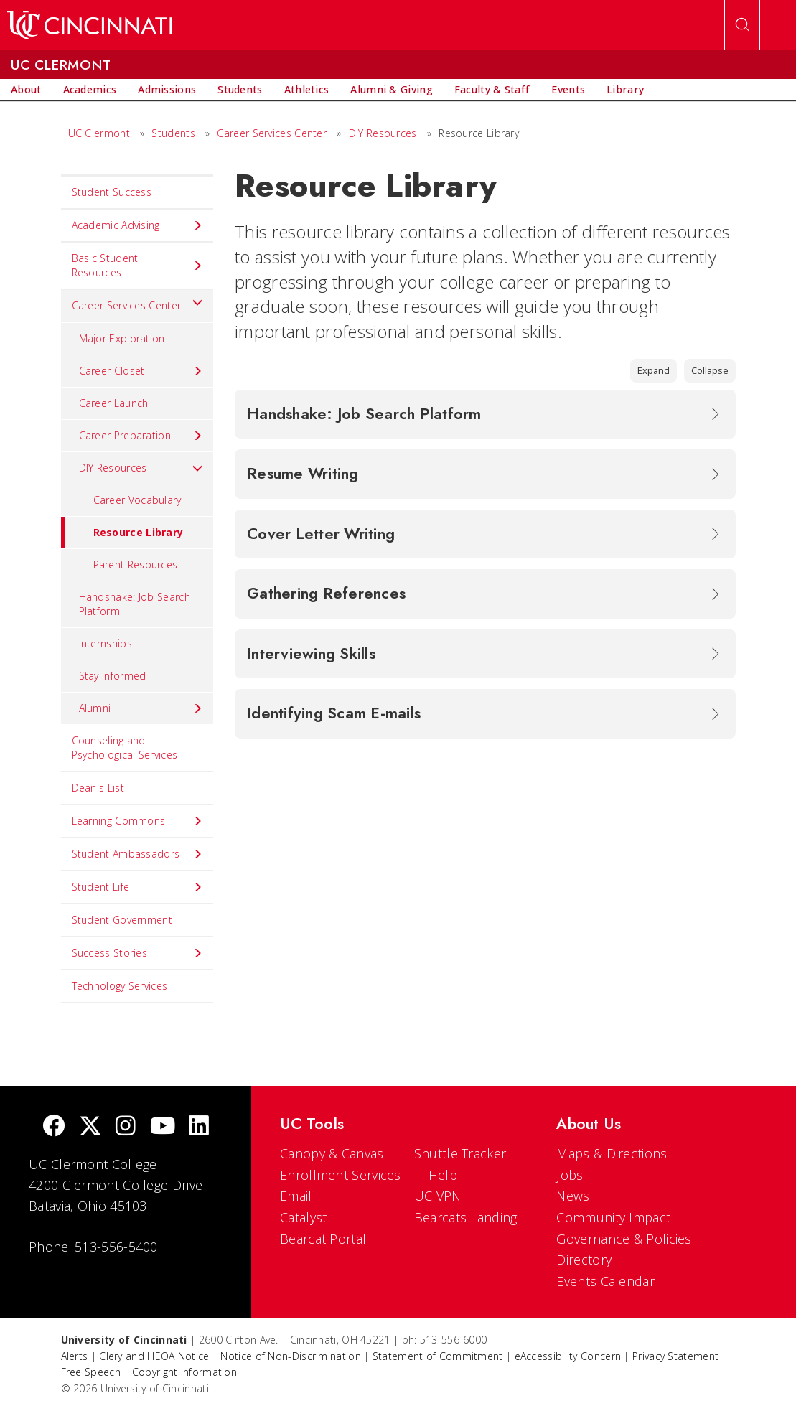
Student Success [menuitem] (112, 192)
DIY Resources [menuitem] (141, 468)
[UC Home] (89, 25)
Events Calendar (605, 1281)
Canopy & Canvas (332, 1153)
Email (296, 1195)
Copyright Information (184, 1372)
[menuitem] (26, 89)
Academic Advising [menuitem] (137, 225)
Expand (653, 370)
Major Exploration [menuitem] (122, 338)
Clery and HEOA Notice (154, 1356)
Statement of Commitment (438, 1356)
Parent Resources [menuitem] (135, 564)
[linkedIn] (199, 1127)
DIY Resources (383, 133)
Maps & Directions (611, 1153)
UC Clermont (99, 133)
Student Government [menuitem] (122, 920)
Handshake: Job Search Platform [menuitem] (134, 604)
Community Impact (613, 1217)
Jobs (569, 1174)
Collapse (710, 370)
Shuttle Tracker (460, 1153)
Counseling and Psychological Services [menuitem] (125, 747)
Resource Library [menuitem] (122, 532)
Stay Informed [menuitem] (112, 676)
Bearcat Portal (323, 1238)
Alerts (74, 1356)
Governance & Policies (623, 1238)
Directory (584, 1259)
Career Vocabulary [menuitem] (137, 500)
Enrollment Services (340, 1174)
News (572, 1195)
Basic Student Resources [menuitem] (137, 265)
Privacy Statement (675, 1356)
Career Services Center (272, 133)
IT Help (435, 1174)
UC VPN (438, 1195)
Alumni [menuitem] (141, 708)
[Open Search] (742, 25)
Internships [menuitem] (105, 643)
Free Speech (91, 1372)
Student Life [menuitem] (137, 887)
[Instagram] (126, 1127)
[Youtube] (162, 1127)
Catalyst (303, 1217)
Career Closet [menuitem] (141, 371)
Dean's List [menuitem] (98, 787)
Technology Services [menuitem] (120, 986)
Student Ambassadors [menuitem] (137, 854)
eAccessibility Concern (568, 1356)
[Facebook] (53, 1127)
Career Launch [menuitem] (114, 403)
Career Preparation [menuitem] (141, 435)
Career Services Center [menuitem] (137, 302)
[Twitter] (90, 1127)
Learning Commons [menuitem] (137, 821)
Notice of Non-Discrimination (290, 1356)
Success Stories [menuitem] (137, 953)
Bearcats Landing (466, 1217)
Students (173, 133)
